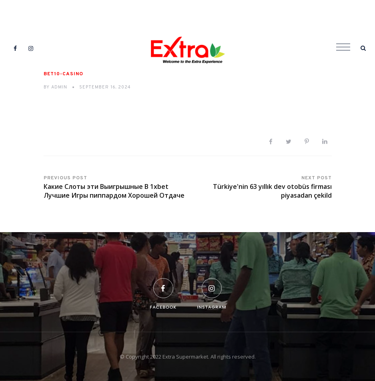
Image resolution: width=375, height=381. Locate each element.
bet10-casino (63, 74)
